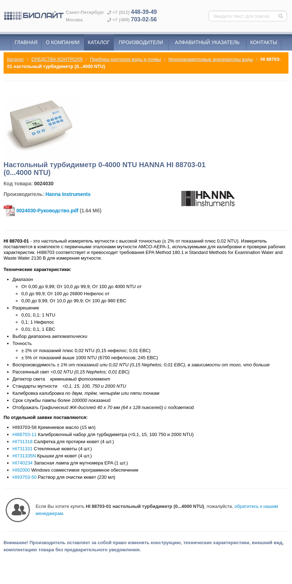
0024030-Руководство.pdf (47, 210)
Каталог (99, 42)
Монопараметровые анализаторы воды (210, 59)
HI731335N (24, 455)
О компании (63, 42)
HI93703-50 (24, 477)
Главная (26, 42)
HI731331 (22, 448)
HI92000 (21, 470)
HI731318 (22, 441)
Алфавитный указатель (207, 42)
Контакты (263, 42)
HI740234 (22, 463)
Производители (141, 42)
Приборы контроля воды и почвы (125, 59)
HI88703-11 (24, 434)
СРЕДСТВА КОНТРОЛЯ (57, 59)
